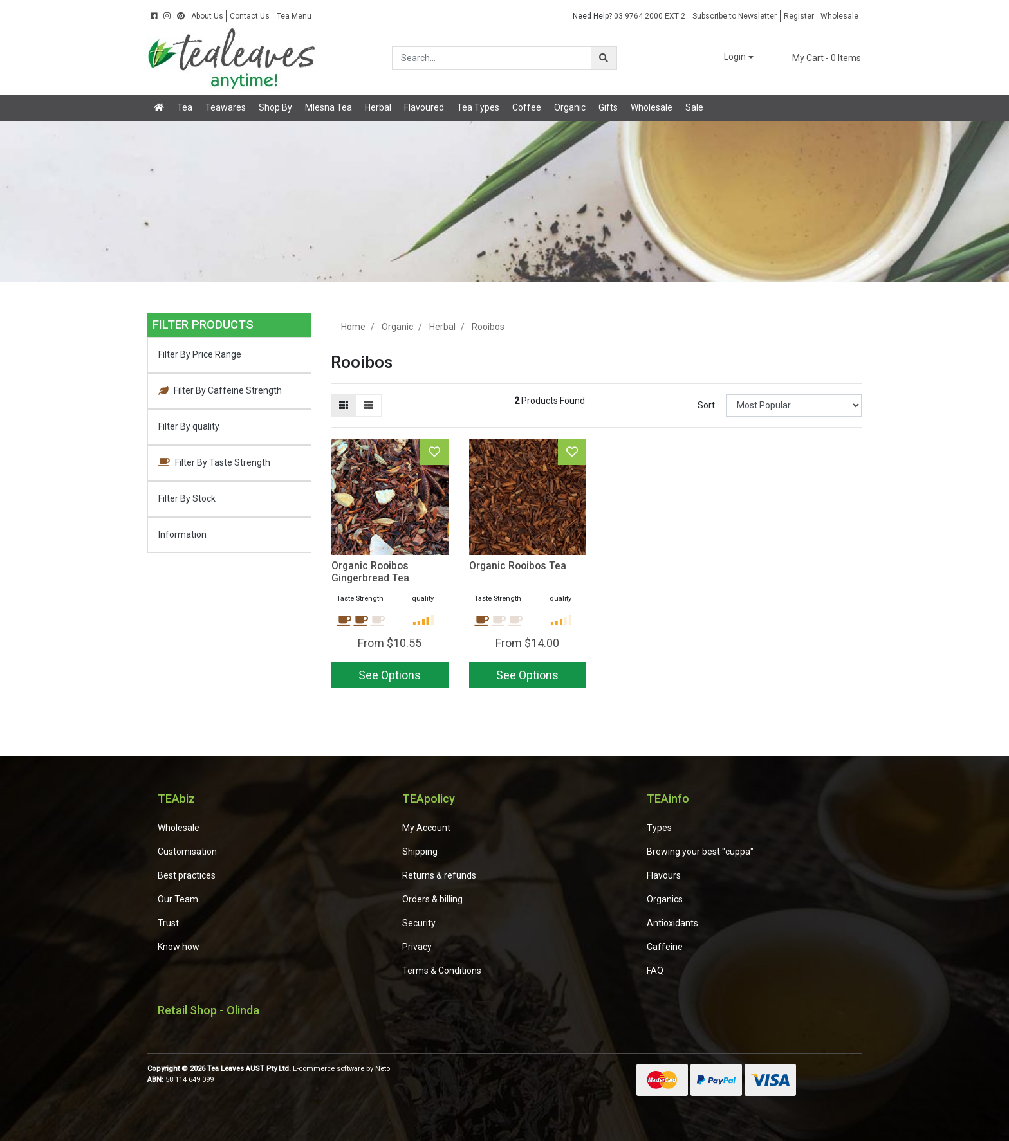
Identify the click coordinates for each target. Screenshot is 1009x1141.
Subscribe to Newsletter (734, 16)
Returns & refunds (439, 875)
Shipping (420, 851)
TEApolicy (428, 798)
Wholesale (839, 16)
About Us (207, 16)
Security (419, 923)
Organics (665, 899)
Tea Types (478, 107)
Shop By (275, 107)
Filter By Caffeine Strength (220, 390)
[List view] (369, 405)
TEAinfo (668, 798)
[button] (730, 57)
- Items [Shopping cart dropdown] (819, 58)
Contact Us (250, 16)
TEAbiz (176, 798)
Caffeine (665, 947)
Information (182, 534)
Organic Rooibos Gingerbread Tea (370, 572)
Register (799, 16)
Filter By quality (188, 426)
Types (659, 828)
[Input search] (492, 58)
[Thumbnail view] (343, 405)
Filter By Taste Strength (214, 462)
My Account (426, 828)
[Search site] (603, 58)
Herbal (378, 107)
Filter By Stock (187, 498)
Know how (178, 947)
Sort (706, 405)
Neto (382, 1068)
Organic (570, 107)
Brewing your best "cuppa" (700, 851)
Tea (184, 107)
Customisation (187, 851)
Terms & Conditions (441, 970)
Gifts (608, 107)
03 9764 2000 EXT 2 (629, 16)
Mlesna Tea (328, 107)
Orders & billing (432, 899)
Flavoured (424, 107)
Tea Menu (294, 16)
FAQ (655, 970)
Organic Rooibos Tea (517, 566)
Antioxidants (672, 923)
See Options (389, 675)
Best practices (187, 875)
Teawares (225, 107)
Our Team (178, 899)
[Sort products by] (794, 405)
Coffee (526, 107)
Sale (694, 107)
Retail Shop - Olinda (208, 1010)
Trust (168, 923)
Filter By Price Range (199, 354)
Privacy (417, 947)
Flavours (664, 875)
